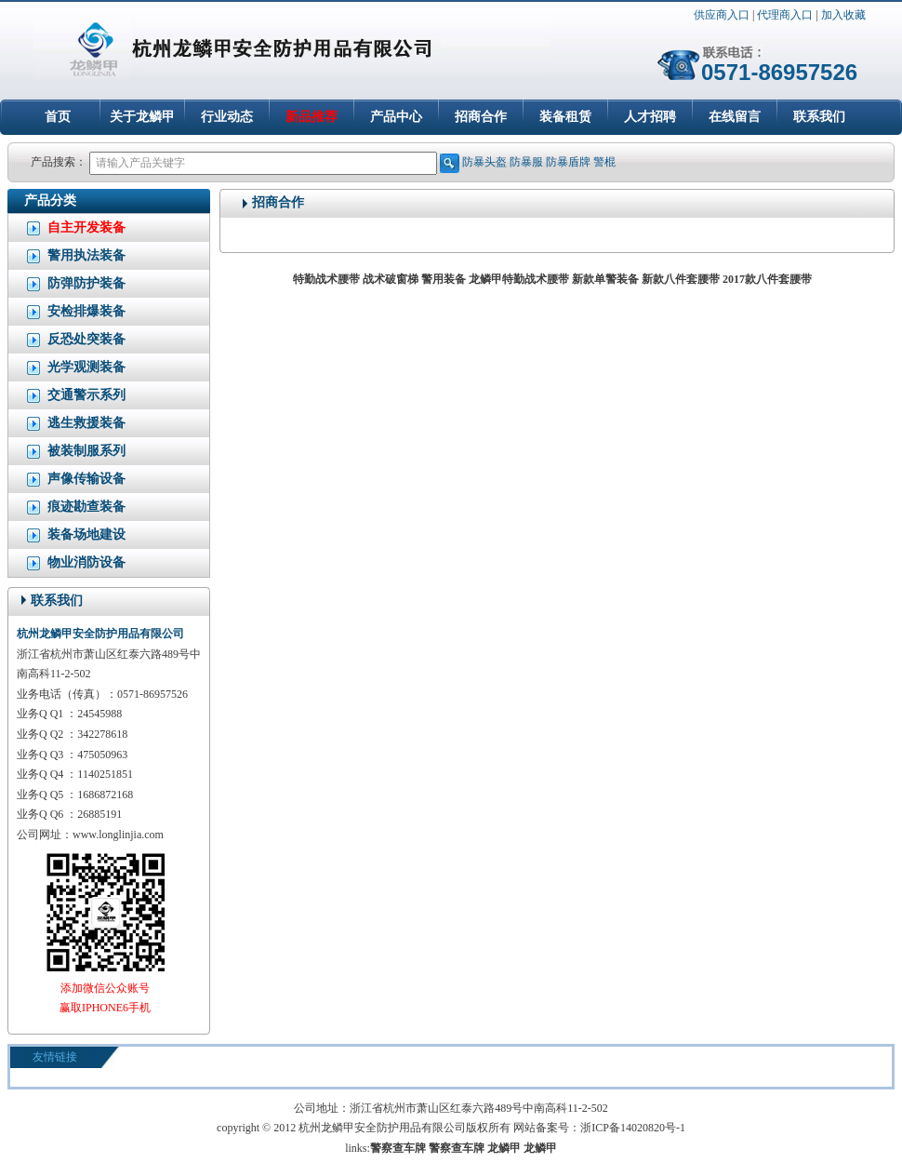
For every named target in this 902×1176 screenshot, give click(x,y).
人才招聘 (650, 117)
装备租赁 (565, 117)
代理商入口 (785, 14)
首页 (58, 117)
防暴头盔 (484, 161)
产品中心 (396, 117)
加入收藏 (843, 14)
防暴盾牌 (568, 161)
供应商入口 (721, 14)
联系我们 (819, 117)
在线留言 (735, 117)
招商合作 (481, 117)
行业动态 (227, 117)
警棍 (604, 161)
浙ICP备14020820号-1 (632, 1127)
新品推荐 (311, 117)
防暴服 (526, 161)
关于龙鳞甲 (142, 117)
